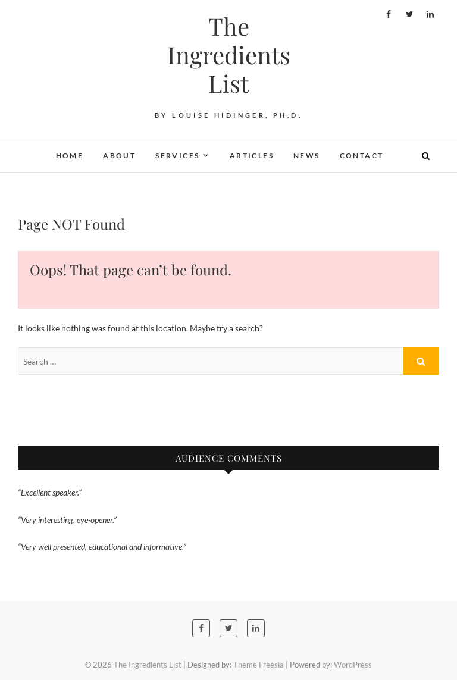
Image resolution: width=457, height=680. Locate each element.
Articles (252, 155)
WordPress (353, 664)
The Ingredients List (228, 55)
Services (177, 155)
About (119, 155)
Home (70, 155)
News (306, 155)
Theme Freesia (258, 664)
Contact (362, 155)
